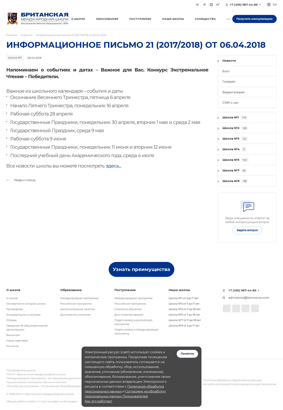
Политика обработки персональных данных (232, 380)
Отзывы (11, 320)
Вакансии (13, 335)
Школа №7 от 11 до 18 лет (185, 320)
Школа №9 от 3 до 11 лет (184, 325)
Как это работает (98, 401)
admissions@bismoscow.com (248, 297)
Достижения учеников (75, 314)
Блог (226, 71)
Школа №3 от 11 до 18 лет (184, 309)
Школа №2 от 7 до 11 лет (184, 303)
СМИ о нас (230, 102)
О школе (12, 298)
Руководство (14, 309)
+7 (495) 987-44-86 (244, 4)
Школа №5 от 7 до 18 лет (184, 314)
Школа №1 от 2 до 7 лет (183, 298)
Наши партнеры (17, 340)
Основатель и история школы (26, 303)
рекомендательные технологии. (255, 384)
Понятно (187, 353)
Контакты (12, 346)
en (275, 4)
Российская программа (76, 303)
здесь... (113, 166)
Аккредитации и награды (23, 314)
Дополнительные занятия (77, 309)
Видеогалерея (233, 92)
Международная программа (79, 298)
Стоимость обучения (128, 309)
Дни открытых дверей (128, 314)
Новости (229, 60)
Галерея (228, 81)
